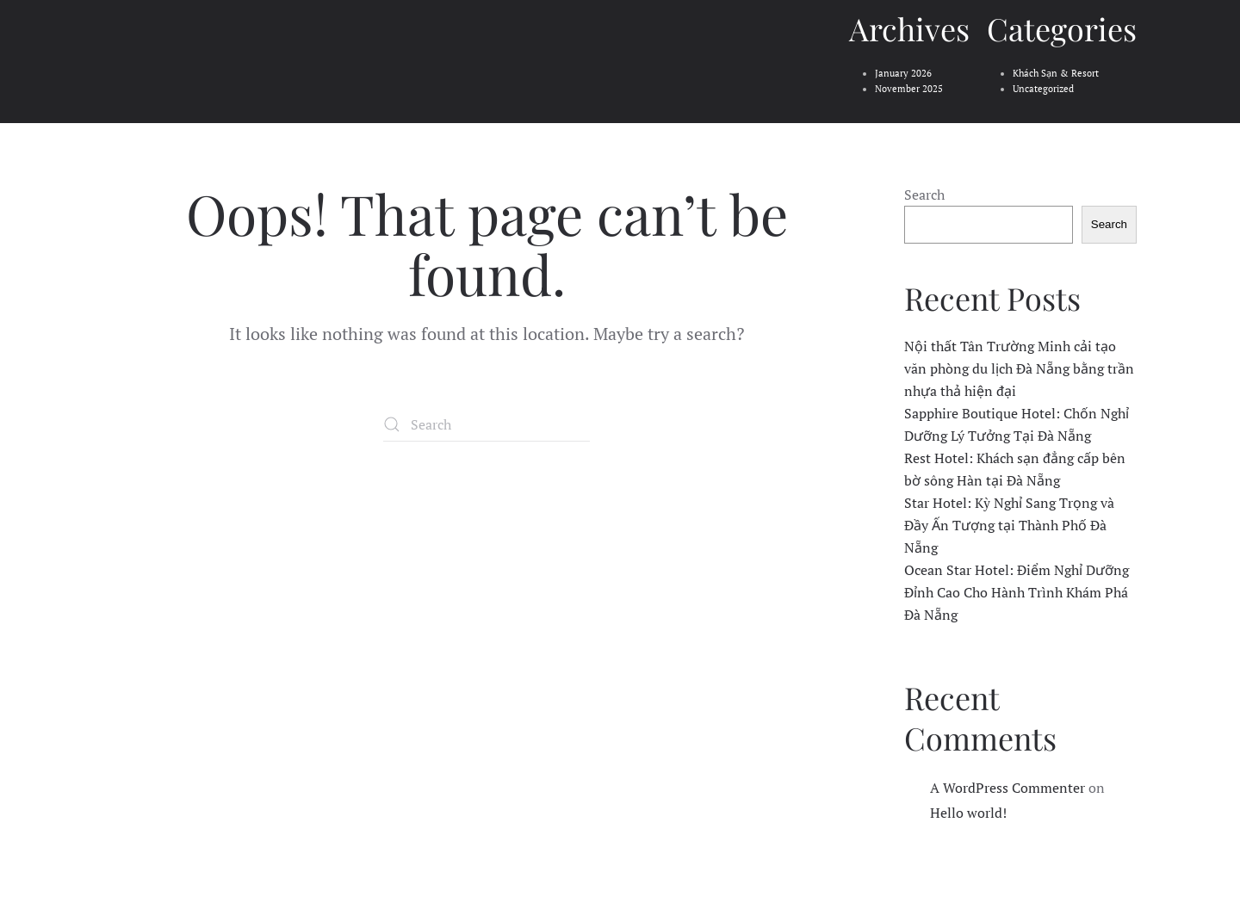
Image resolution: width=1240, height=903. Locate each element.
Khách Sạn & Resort (1056, 73)
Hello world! (968, 812)
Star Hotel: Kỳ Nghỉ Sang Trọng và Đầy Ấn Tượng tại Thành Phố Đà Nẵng (1009, 525)
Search (924, 194)
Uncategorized (1043, 89)
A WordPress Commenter (1007, 787)
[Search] (486, 424)
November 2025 (909, 89)
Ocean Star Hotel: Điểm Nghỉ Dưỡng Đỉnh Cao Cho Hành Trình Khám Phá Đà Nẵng (1016, 592)
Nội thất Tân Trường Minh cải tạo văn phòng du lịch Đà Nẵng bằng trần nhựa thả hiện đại (1019, 368)
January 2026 (903, 73)
